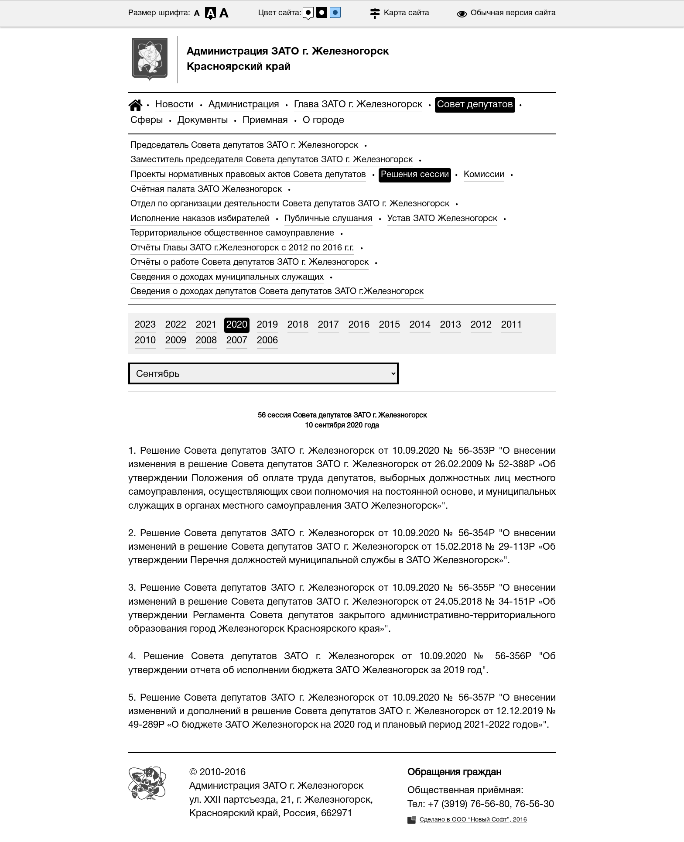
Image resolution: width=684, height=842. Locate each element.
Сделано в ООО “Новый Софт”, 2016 (473, 820)
